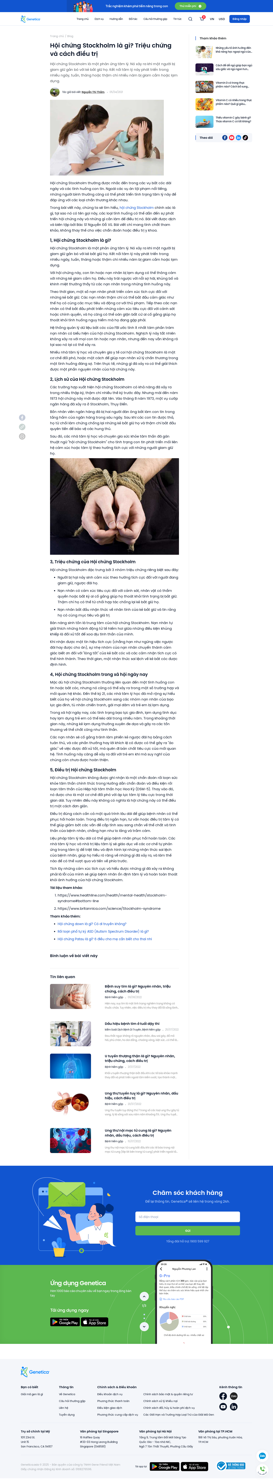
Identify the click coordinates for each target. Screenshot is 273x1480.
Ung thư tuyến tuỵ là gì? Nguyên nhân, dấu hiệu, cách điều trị (140, 1100)
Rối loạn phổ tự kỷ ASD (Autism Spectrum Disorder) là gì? (106, 931)
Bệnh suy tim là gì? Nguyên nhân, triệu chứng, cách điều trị (140, 989)
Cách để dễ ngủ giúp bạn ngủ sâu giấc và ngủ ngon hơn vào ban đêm (234, 67)
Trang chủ (83, 19)
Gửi (187, 1234)
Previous (144, 1300)
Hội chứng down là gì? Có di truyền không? (94, 924)
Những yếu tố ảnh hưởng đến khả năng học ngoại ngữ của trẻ (233, 50)
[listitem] (22, 417)
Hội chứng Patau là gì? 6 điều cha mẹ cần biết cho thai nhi (108, 939)
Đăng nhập (240, 19)
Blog (70, 36)
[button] (262, 1469)
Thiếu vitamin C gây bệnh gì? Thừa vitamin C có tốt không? (233, 119)
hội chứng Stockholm (138, 207)
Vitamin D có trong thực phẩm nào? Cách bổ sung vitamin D (232, 84)
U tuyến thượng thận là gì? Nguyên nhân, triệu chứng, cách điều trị (137, 1062)
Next (144, 1330)
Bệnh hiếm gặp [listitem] (114, 997)
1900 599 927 (199, 1245)
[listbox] (201, 18)
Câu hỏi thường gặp (155, 19)
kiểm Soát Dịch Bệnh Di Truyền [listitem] (123, 1029)
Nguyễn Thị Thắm (93, 92)
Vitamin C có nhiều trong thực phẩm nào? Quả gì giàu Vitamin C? (234, 102)
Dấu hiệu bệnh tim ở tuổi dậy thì (134, 1023)
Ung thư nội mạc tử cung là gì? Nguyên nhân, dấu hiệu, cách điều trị (141, 1137)
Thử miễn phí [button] (191, 6)
